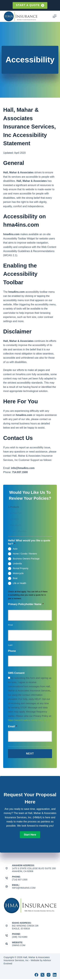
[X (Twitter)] (42, 975)
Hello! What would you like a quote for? (29, 542)
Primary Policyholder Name (26, 604)
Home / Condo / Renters (25, 553)
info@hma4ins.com (23, 888)
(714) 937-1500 (19, 879)
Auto (15, 548)
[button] (30, 834)
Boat (15, 578)
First (10, 625)
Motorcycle (18, 573)
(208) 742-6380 (19, 937)
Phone (12, 651)
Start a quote (30, 5)
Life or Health (19, 583)
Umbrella (17, 563)
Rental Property (20, 568)
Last (10, 645)
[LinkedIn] (54, 975)
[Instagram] (48, 975)
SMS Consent (16, 673)
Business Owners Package (26, 558)
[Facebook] (36, 975)
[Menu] (54, 16)
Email (12, 726)
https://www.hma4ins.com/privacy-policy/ (29, 720)
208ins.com (18, 945)
